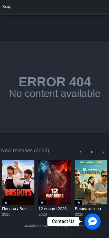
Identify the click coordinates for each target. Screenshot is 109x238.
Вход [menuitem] (6, 6)
